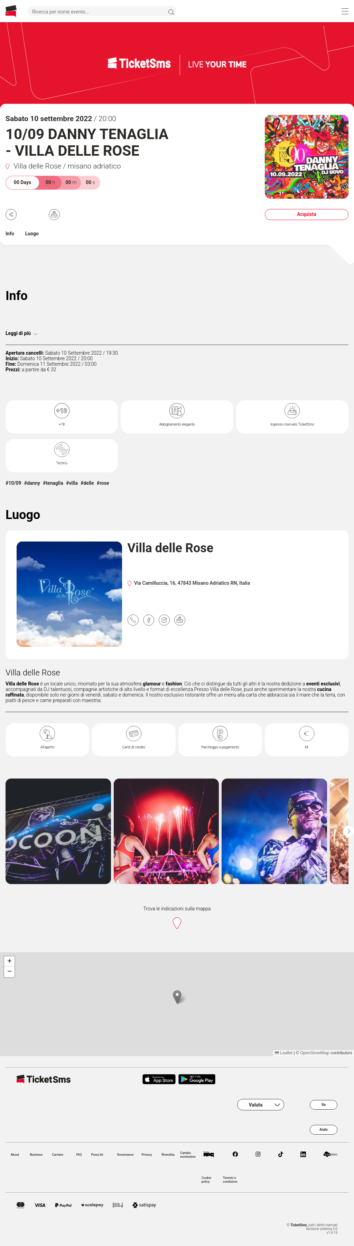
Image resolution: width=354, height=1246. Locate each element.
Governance (125, 1154)
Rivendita (167, 1154)
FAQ (79, 1154)
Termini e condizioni (230, 1179)
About (15, 1154)
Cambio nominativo (188, 1154)
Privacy (146, 1154)
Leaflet (283, 1053)
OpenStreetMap (314, 1053)
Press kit (97, 1154)
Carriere (57, 1154)
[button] (177, 997)
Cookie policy (206, 1179)
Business (36, 1154)
